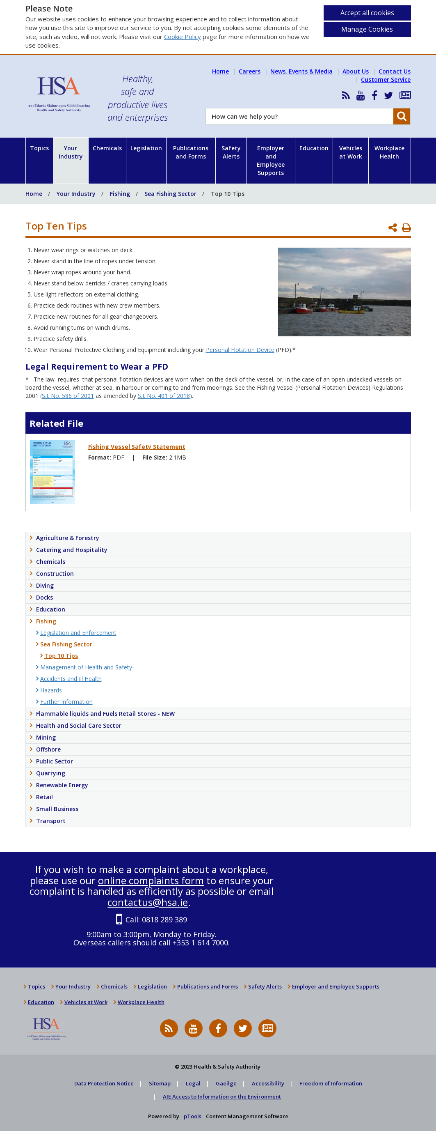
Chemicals (107, 148)
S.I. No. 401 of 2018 (164, 396)
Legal (193, 1083)
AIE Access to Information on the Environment (222, 1096)
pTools (192, 1116)
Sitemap (160, 1083)
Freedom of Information (330, 1083)
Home (220, 71)
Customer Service (386, 79)
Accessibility (268, 1083)
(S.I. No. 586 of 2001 (67, 396)
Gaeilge (226, 1083)
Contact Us (395, 71)
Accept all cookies (367, 12)
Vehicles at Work (350, 152)
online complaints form (151, 880)
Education (314, 148)
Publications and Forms (190, 152)
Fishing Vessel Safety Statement (136, 447)
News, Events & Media (301, 71)
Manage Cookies (367, 29)
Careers (249, 71)
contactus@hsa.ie (147, 902)
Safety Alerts (231, 152)
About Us (355, 71)
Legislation (146, 148)
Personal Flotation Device (240, 350)
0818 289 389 (164, 919)
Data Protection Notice (104, 1083)
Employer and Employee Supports (271, 160)
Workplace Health (389, 152)
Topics (39, 148)
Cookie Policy (182, 36)
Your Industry (71, 152)
